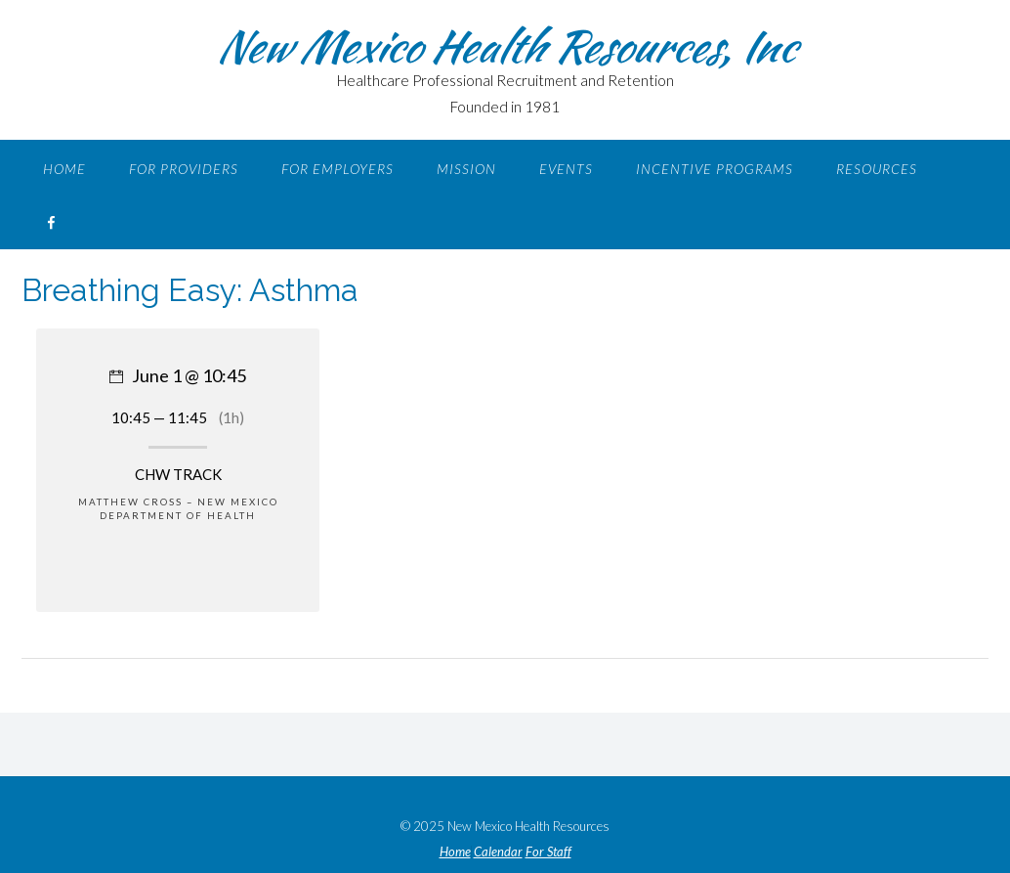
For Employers (337, 168)
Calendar (498, 852)
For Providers (183, 168)
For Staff (548, 852)
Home (64, 168)
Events (566, 168)
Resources (876, 168)
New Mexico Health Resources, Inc (505, 45)
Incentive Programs (714, 168)
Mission (466, 168)
